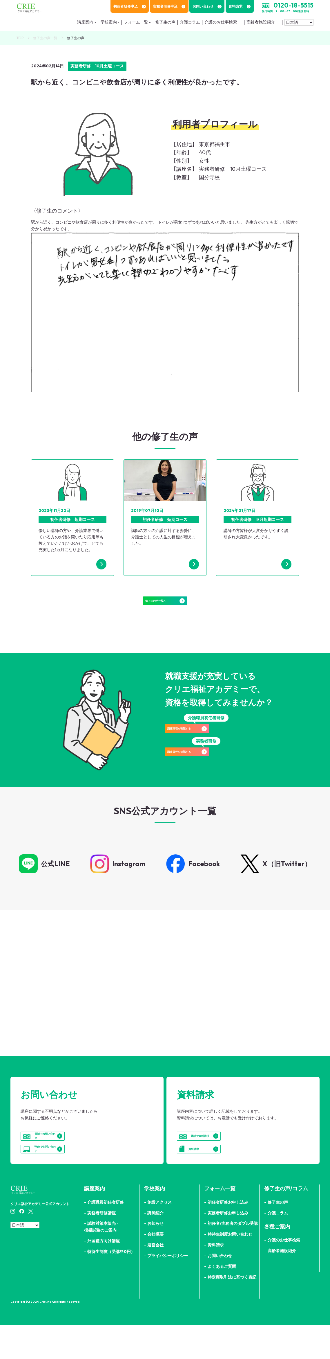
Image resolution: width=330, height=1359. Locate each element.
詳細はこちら (81, 1019)
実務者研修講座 (101, 1246)
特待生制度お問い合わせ (230, 1268)
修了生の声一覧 (45, 38)
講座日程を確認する (206, 741)
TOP (20, 38)
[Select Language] (298, 22)
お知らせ (155, 1257)
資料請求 (240, 6)
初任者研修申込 (129, 6)
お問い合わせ (207, 6)
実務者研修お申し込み (228, 1246)
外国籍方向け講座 (103, 1274)
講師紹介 (155, 1246)
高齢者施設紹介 (260, 22)
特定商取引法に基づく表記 (232, 1311)
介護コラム (190, 22)
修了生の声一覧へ (165, 606)
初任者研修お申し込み (228, 1235)
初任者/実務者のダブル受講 (233, 1257)
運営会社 (155, 1278)
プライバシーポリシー (167, 1289)
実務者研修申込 (169, 6)
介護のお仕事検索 (220, 22)
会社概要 (155, 1268)
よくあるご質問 (222, 1300)
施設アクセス (159, 1235)
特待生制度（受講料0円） (111, 1285)
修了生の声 (165, 22)
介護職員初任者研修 (105, 1235)
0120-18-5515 (293, 5)
